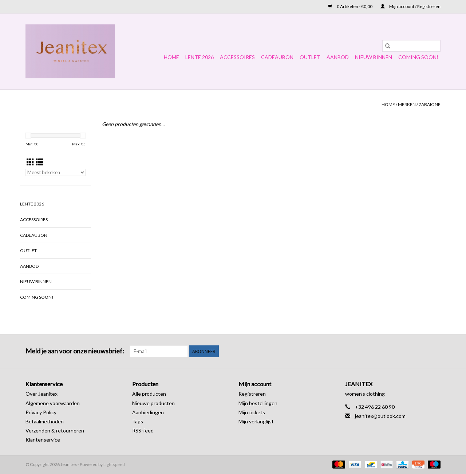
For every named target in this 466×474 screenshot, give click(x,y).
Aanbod (338, 57)
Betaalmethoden (44, 421)
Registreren (252, 394)
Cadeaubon (277, 57)
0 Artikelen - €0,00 (350, 6)
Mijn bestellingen (257, 403)
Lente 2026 (199, 57)
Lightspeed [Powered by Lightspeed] (114, 464)
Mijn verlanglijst (256, 421)
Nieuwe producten (153, 403)
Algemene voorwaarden (52, 403)
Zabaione (430, 104)
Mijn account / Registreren (410, 6)
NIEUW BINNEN (373, 57)
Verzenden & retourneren (54, 430)
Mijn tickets (251, 412)
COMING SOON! (418, 57)
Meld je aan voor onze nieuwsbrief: (74, 351)
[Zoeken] (411, 46)
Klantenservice (42, 439)
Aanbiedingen (148, 412)
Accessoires (237, 57)
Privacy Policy (40, 412)
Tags (137, 421)
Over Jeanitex (41, 394)
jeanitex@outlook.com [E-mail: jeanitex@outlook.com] (380, 416)
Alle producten (149, 394)
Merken (407, 104)
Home (171, 57)
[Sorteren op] (55, 172)
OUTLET (310, 57)
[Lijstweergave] (39, 162)
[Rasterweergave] (30, 162)
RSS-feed (143, 430)
